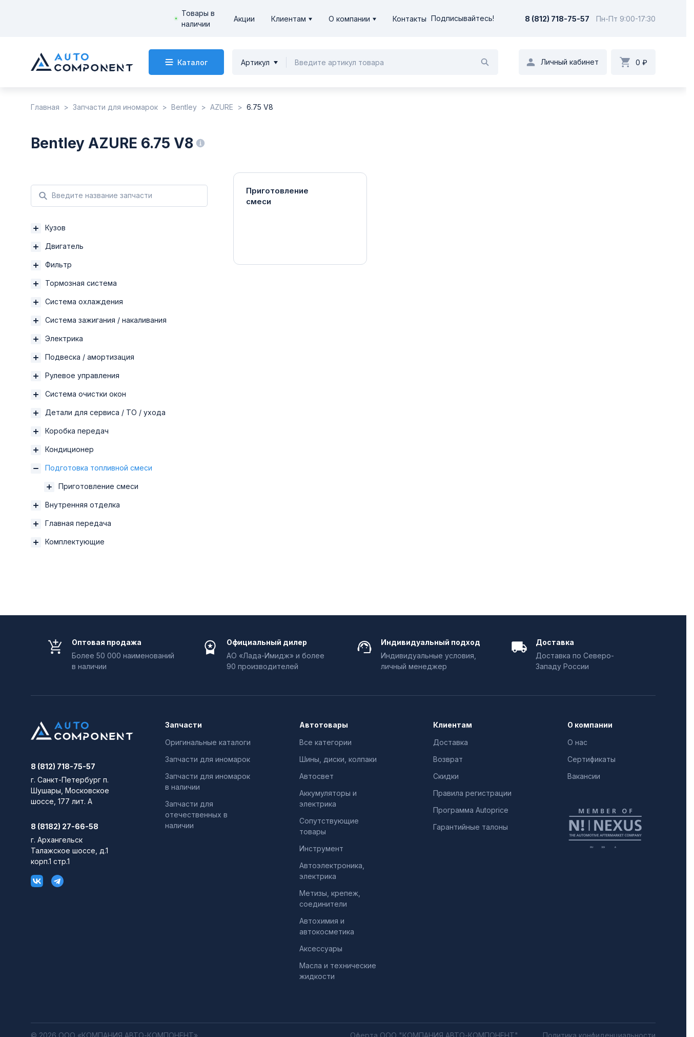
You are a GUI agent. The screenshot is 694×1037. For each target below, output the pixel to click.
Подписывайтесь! (460, 18)
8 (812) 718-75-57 (557, 18)
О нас (577, 742)
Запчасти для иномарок (207, 759)
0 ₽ (641, 62)
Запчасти (183, 725)
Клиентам (288, 18)
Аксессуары (320, 948)
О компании (349, 18)
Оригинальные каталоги (208, 742)
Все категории (325, 742)
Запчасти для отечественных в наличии (196, 814)
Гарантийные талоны (470, 827)
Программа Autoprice (470, 810)
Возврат (448, 759)
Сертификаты (591, 759)
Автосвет (316, 776)
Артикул (255, 62)
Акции (244, 18)
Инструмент (321, 848)
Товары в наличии (198, 18)
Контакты (409, 18)
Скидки (446, 776)
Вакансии (583, 776)
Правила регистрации (472, 793)
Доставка (450, 742)
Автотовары (323, 725)
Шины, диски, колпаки (338, 759)
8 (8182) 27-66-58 (64, 826)
